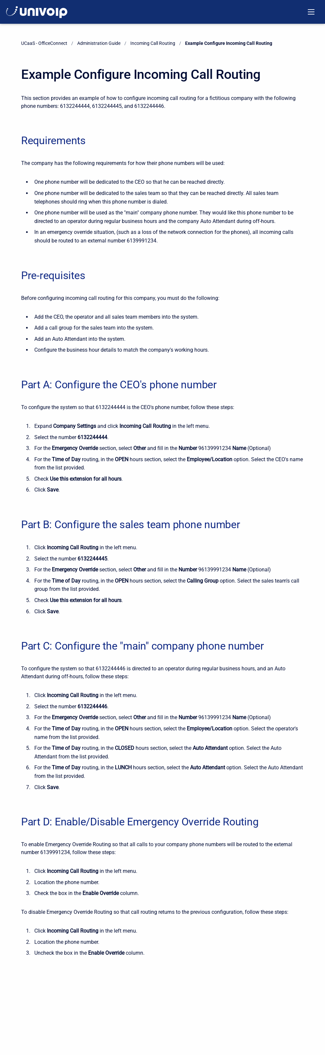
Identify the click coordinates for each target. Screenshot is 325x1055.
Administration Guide (98, 43)
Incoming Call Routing (152, 43)
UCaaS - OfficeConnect (44, 43)
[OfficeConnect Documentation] (37, 11)
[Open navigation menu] (311, 12)
